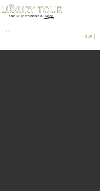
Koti (8, 31)
